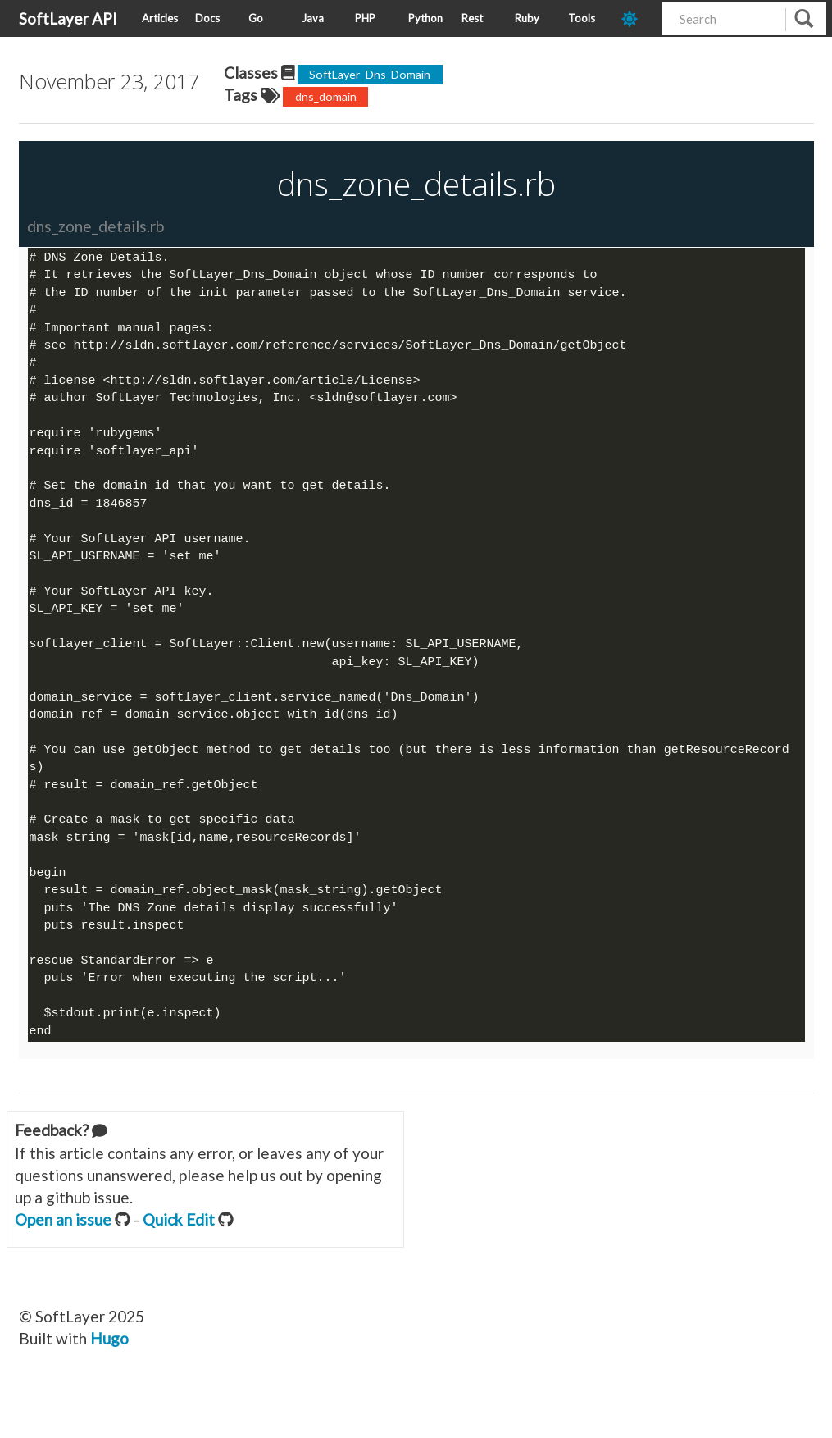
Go (255, 18)
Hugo (109, 1359)
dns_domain (326, 96)
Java (313, 18)
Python (425, 18)
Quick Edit (179, 1240)
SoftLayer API (68, 18)
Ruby (527, 18)
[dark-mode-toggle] (635, 18)
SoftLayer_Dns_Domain (369, 74)
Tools (581, 18)
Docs (207, 18)
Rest (472, 18)
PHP (365, 18)
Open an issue (63, 1240)
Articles (160, 18)
